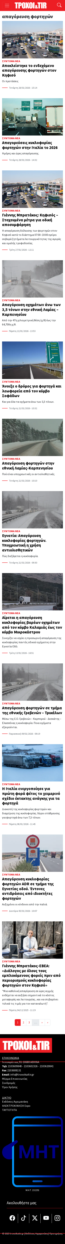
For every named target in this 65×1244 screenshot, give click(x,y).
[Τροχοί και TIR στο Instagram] (57, 1218)
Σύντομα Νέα (11, 61)
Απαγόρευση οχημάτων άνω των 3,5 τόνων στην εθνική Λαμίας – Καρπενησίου (31, 309)
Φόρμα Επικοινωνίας (14, 1079)
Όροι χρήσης (56, 1233)
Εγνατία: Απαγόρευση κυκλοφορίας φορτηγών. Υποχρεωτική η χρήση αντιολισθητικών (24, 543)
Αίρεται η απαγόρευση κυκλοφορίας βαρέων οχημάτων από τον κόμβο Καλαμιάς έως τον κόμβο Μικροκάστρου (32, 625)
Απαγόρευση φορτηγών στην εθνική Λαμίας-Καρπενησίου (28, 465)
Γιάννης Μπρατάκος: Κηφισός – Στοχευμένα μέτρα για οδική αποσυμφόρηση (30, 220)
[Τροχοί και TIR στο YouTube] (46, 1218)
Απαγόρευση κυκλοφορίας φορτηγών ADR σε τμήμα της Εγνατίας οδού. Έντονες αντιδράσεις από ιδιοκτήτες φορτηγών (28, 888)
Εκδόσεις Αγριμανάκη (15, 1102)
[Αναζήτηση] (59, 5)
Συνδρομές (8, 1083)
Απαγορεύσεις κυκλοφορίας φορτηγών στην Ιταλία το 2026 (30, 145)
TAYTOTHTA (9, 1110)
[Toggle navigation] (7, 5)
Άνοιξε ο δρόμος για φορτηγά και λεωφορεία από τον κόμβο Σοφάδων (31, 391)
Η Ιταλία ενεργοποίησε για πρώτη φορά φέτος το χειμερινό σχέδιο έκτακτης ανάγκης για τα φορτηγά (31, 796)
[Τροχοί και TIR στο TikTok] (23, 1218)
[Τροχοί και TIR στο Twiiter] (35, 1218)
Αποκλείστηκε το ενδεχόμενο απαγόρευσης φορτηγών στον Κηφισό (29, 70)
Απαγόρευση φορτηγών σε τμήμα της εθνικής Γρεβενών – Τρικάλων (32, 710)
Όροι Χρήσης (10, 1087)
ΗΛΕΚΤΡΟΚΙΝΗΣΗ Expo (16, 1106)
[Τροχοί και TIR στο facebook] (12, 1218)
